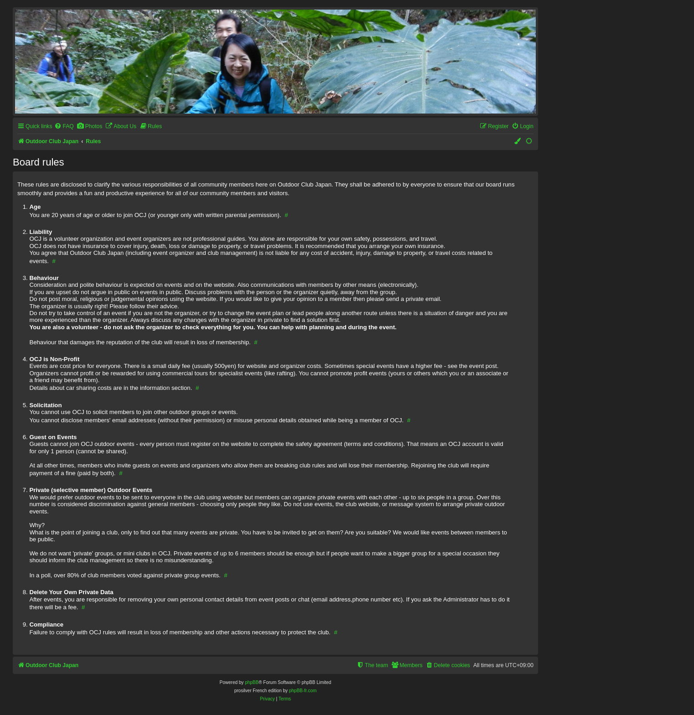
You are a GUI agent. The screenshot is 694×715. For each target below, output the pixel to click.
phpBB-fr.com (303, 690)
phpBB (252, 682)
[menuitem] (63, 126)
